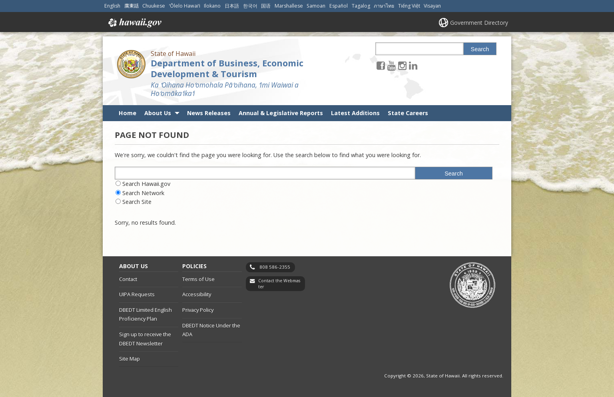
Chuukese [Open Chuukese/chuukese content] (153, 5)
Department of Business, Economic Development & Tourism (227, 68)
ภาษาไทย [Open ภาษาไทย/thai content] (384, 5)
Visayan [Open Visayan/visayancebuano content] (432, 5)
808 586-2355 (274, 267)
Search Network (143, 193)
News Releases (209, 113)
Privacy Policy (197, 309)
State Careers (408, 113)
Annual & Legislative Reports (281, 113)
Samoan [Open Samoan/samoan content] (316, 5)
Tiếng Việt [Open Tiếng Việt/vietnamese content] (409, 5)
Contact (128, 279)
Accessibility (196, 294)
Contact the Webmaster (279, 283)
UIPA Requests (137, 294)
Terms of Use (198, 279)
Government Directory (479, 22)
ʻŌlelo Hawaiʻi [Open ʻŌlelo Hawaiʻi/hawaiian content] (184, 5)
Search (480, 49)
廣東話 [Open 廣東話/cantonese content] (131, 5)
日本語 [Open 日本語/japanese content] (232, 5)
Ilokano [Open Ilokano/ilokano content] (212, 5)
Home (127, 113)
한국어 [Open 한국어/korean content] (250, 5)
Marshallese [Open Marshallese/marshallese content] (289, 5)
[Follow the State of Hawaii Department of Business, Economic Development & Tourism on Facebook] (381, 65)
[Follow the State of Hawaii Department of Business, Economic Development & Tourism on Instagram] (402, 65)
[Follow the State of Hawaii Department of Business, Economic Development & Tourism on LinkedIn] (413, 65)
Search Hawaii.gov (146, 184)
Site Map (129, 358)
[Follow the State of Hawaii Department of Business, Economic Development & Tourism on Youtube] (391, 65)
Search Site (137, 201)
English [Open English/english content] (112, 5)
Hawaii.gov (134, 23)
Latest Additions (355, 113)
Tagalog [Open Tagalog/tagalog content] (361, 5)
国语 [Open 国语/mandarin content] (266, 5)
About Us (157, 113)
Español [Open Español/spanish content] (338, 5)
